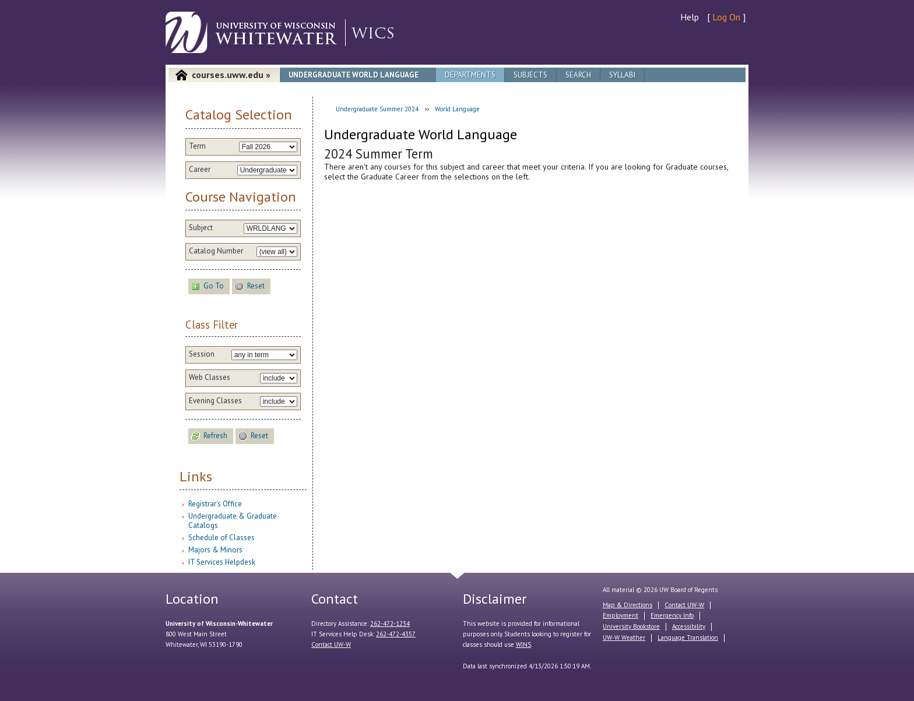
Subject (201, 228)
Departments (470, 75)
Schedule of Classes (221, 538)
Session (202, 354)
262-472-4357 (396, 634)
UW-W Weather (624, 637)
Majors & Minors (215, 550)
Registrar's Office (215, 504)
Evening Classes (215, 401)
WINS (523, 644)
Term (197, 146)
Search (578, 75)
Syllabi (622, 75)
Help (689, 17)
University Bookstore (631, 626)
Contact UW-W (331, 644)
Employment (620, 615)
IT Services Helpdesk (221, 562)
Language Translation (688, 637)
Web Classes (209, 377)
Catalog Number (216, 251)
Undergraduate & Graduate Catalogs (232, 520)
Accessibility (688, 626)
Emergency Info (672, 615)
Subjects (530, 75)
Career (199, 169)
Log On (726, 17)
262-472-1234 (390, 623)
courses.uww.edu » (231, 74)
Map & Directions (627, 605)
